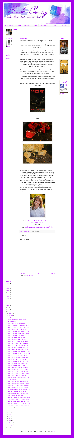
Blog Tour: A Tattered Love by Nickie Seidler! (17, 391)
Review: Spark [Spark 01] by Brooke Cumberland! (18, 393)
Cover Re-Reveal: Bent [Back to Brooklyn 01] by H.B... (18, 349)
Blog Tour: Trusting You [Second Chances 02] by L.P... (18, 377)
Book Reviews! (18, 25)
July (10, 412)
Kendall (15, 29)
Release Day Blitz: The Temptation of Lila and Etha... (18, 345)
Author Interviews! (9, 25)
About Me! (56, 25)
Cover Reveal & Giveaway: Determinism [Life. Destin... (18, 373)
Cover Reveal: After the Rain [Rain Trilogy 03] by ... (18, 347)
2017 (8, 303)
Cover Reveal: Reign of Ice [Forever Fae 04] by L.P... (18, 337)
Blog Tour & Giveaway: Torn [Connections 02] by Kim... (19, 397)
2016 (8, 305)
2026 (8, 283)
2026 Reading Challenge (64, 81)
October (10, 317)
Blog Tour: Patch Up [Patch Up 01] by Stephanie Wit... (18, 401)
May (10, 416)
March (10, 420)
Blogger (53, 431)
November (11, 315)
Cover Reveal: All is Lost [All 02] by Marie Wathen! (18, 387)
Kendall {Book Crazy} (65, 85)
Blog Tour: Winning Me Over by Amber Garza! (17, 355)
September (11, 407)
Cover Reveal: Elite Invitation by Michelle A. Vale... (18, 369)
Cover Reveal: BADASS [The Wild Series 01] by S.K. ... (18, 339)
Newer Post (22, 273)
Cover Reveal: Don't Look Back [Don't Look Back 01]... (18, 399)
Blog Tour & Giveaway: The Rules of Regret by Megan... (19, 403)
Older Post (53, 273)
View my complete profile (18, 35)
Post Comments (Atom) (29, 275)
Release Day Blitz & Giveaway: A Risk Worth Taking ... (18, 341)
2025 (8, 286)
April (10, 418)
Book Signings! (27, 25)
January (10, 425)
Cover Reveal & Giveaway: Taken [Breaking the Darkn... (19, 343)
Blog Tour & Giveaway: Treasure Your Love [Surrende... (19, 351)
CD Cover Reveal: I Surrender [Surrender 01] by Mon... (19, 389)
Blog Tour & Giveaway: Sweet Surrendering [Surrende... (19, 353)
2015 (8, 307)
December (11, 313)
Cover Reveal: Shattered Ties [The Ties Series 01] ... (18, 375)
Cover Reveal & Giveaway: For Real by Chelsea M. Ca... (18, 405)
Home (37, 273)
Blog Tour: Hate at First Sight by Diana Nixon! (17, 359)
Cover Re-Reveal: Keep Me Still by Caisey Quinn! (18, 367)
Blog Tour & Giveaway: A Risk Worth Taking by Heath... (18, 333)
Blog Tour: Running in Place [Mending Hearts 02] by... (18, 327)
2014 (8, 309)
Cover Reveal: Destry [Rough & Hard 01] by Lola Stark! (19, 383)
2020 (8, 296)
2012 (8, 427)
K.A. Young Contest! (12, 321)
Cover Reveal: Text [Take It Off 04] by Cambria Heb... (18, 357)
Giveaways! (35, 25)
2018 (8, 301)
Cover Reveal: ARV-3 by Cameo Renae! (15, 395)
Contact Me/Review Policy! (45, 25)
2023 (8, 290)
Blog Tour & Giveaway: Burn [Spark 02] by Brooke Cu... (19, 361)
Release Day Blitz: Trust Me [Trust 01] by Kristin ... (18, 371)
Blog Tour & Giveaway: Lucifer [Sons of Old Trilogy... (18, 335)
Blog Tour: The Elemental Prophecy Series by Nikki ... (18, 325)
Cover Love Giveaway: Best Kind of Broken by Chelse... (19, 363)
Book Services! (64, 25)
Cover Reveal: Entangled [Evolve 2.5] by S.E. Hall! (17, 319)
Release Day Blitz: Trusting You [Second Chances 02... (18, 385)
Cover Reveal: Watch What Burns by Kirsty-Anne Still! (18, 329)
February (11, 422)
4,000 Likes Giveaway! (12, 379)
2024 (8, 288)
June (10, 414)
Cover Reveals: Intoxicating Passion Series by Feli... (18, 381)
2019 (8, 299)
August (10, 410)
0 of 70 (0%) (62, 93)
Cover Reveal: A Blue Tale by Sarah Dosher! (16, 323)
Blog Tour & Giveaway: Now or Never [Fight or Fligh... (18, 331)
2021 (8, 294)
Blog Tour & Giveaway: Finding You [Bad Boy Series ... (18, 365)
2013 (8, 311)
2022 (8, 292)
